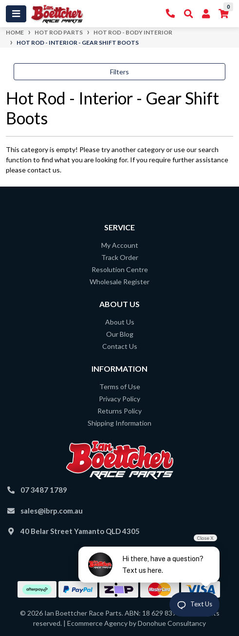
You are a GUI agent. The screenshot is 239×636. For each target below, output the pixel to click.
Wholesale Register (119, 281)
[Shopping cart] (223, 13)
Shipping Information (119, 423)
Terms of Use (119, 386)
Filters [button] (119, 72)
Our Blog (119, 334)
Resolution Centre (120, 269)
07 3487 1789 (43, 489)
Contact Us (119, 346)
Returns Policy (119, 411)
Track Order (119, 257)
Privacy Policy (119, 399)
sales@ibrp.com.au (51, 510)
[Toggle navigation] (16, 13)
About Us (119, 322)
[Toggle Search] (189, 13)
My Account (119, 245)
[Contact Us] (171, 13)
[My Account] (206, 13)
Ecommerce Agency (97, 623)
